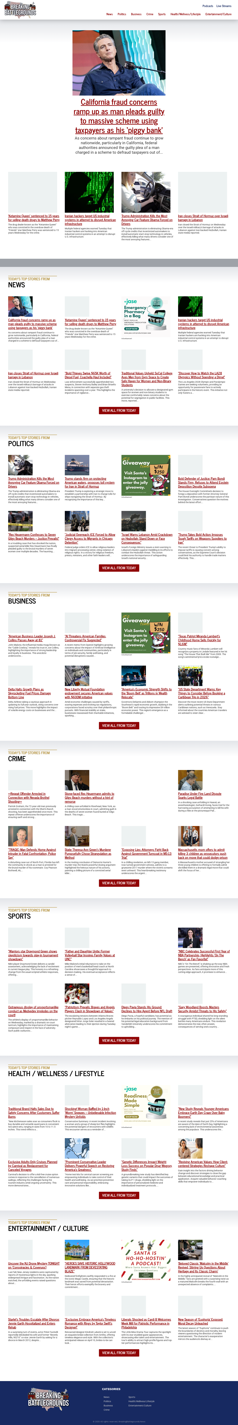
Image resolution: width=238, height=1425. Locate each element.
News (109, 13)
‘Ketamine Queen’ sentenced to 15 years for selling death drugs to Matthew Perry (34, 217)
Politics (122, 13)
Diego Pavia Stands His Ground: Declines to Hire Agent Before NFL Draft (146, 1009)
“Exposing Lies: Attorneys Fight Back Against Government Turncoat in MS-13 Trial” (146, 853)
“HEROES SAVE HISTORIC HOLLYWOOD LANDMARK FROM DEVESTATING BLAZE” (90, 1267)
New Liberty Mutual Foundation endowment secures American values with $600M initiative (89, 693)
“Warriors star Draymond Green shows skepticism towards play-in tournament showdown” (33, 955)
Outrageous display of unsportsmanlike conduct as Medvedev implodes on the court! (33, 1010)
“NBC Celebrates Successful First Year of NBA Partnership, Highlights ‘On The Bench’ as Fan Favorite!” (204, 955)
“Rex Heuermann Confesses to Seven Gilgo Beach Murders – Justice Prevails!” (33, 536)
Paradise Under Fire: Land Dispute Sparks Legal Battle (199, 795)
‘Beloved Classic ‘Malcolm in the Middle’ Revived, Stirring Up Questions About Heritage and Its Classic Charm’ (203, 1267)
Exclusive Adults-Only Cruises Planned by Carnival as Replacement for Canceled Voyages (32, 1165)
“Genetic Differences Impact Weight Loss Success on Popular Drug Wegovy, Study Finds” (146, 1165)
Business (136, 13)
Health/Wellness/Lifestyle (186, 13)
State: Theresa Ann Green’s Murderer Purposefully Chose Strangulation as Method (88, 853)
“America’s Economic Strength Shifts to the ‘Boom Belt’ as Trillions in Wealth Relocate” (146, 693)
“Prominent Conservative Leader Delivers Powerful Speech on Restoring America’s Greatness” (89, 1165)
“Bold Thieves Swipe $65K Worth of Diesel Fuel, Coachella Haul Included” (88, 375)
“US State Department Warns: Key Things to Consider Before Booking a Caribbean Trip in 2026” (201, 693)
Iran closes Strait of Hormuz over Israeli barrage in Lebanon (203, 217)
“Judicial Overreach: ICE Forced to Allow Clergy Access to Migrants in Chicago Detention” (90, 538)
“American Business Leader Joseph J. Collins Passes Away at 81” (32, 638)
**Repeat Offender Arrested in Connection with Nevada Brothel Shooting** (28, 797)
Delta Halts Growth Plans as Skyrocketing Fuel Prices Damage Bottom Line (29, 693)
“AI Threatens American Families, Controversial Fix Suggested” (85, 638)
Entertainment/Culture (218, 13)
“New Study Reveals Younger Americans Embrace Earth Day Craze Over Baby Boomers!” (203, 1112)
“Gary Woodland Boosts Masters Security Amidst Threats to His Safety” (202, 1009)
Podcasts (208, 5)
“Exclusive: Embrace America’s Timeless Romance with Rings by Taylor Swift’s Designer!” (90, 1323)
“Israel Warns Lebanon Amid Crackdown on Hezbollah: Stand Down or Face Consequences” (147, 538)
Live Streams (223, 5)
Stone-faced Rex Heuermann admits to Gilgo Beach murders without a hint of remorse (89, 797)
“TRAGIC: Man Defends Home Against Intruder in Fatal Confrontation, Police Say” (32, 853)
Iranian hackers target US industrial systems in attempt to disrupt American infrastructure (90, 219)
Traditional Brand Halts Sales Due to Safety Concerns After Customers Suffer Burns (33, 1112)
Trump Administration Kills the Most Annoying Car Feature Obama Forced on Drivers (147, 219)
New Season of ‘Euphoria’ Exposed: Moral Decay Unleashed (200, 1321)
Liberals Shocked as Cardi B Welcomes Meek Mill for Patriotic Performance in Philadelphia (146, 1323)
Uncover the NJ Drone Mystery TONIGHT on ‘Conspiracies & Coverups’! (34, 1265)
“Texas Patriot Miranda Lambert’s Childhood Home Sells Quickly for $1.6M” (199, 640)
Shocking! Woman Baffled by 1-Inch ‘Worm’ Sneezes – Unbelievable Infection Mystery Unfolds (90, 1112)
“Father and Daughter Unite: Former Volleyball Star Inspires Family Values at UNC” (90, 955)
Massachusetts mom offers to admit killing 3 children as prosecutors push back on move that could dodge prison (203, 853)
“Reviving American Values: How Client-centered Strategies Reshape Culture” (203, 1163)
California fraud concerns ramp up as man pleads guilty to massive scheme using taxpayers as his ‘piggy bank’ (119, 115)
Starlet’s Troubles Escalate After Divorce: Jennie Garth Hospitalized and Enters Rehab (33, 1323)
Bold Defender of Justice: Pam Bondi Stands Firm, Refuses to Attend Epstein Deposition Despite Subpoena (203, 482)
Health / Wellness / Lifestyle (56, 1073)
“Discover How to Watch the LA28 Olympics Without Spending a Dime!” (201, 375)
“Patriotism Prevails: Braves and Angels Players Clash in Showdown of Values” (90, 1009)
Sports (162, 13)
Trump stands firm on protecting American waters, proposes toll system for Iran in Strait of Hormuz (90, 482)
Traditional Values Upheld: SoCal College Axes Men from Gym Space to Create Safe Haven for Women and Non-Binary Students (146, 378)
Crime (149, 13)
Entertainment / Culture (48, 1228)
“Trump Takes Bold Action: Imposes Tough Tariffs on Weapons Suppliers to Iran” (202, 538)
